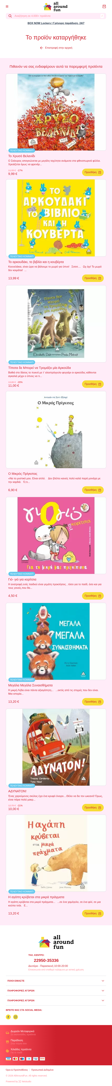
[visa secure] (36, 1058)
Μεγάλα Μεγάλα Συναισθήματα (30, 685)
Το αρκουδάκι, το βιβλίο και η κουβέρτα (36, 262)
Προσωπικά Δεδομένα (42, 1070)
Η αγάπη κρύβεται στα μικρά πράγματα (36, 897)
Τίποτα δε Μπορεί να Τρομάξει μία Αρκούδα (39, 368)
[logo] (55, 6)
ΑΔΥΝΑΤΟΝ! (17, 791)
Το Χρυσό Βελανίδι (21, 156)
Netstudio (25, 1081)
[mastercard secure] (43, 1058)
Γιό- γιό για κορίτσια (22, 579)
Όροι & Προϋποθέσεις (17, 1070)
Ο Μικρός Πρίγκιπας (22, 473)
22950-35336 (46, 960)
